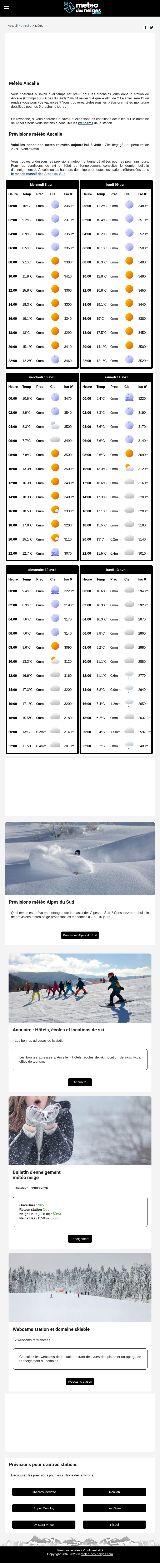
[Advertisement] (80, 787)
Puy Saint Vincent (43, 1524)
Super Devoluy (44, 1508)
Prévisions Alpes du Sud (80, 935)
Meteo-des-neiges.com (97, 1554)
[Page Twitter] (151, 27)
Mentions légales (68, 1550)
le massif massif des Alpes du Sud (38, 174)
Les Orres (114, 1508)
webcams (85, 123)
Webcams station (80, 1381)
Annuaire (80, 1082)
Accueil (13, 25)
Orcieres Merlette (44, 1492)
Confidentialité (93, 1550)
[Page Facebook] (145, 27)
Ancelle (26, 25)
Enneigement (80, 1239)
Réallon (114, 1492)
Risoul (114, 1524)
